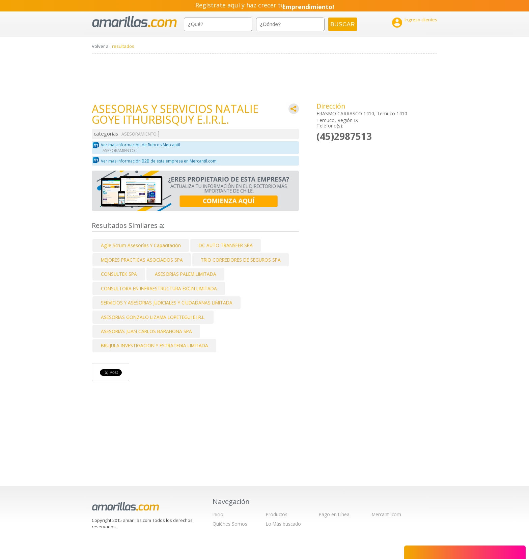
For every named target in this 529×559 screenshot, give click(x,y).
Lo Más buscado (283, 524)
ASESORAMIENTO (139, 134)
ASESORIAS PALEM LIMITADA (185, 274)
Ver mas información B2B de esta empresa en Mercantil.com (159, 161)
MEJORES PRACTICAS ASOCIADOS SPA (142, 260)
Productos (276, 514)
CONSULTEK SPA (119, 274)
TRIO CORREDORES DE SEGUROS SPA (241, 260)
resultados (123, 46)
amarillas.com (134, 21)
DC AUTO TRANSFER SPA (226, 245)
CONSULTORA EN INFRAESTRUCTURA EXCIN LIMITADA (159, 288)
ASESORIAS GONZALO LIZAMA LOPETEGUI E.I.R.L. (153, 317)
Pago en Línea (334, 514)
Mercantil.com (386, 514)
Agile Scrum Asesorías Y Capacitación (141, 245)
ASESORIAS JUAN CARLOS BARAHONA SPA (146, 331)
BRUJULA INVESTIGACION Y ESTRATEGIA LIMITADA (154, 345)
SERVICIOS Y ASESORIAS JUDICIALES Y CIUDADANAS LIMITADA (166, 302)
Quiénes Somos (230, 524)
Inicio (218, 514)
